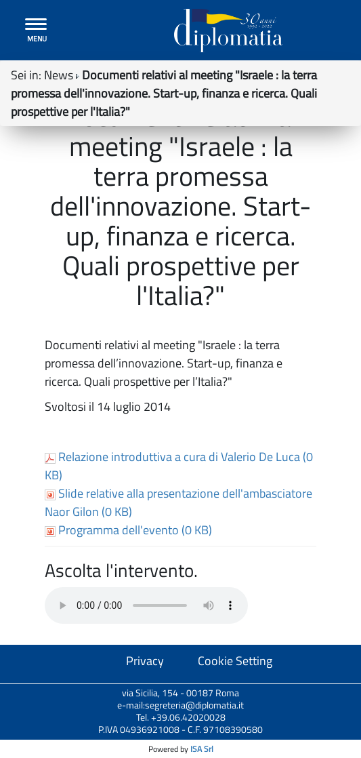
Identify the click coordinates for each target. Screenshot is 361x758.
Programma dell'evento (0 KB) (128, 530)
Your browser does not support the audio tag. (146, 605)
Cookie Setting (235, 661)
